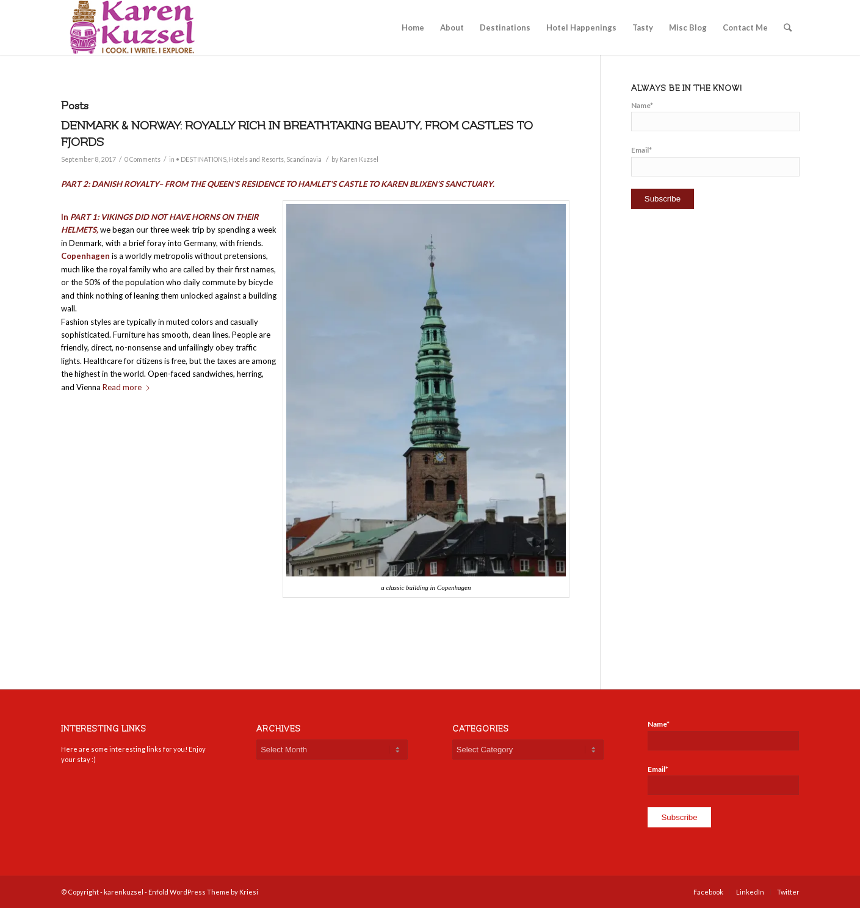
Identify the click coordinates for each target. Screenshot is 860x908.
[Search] (788, 27)
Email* (715, 160)
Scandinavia (304, 159)
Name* (715, 116)
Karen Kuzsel (358, 159)
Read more (128, 387)
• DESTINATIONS (201, 159)
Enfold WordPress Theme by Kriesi (203, 892)
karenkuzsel (123, 892)
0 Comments (143, 159)
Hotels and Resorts (256, 159)
